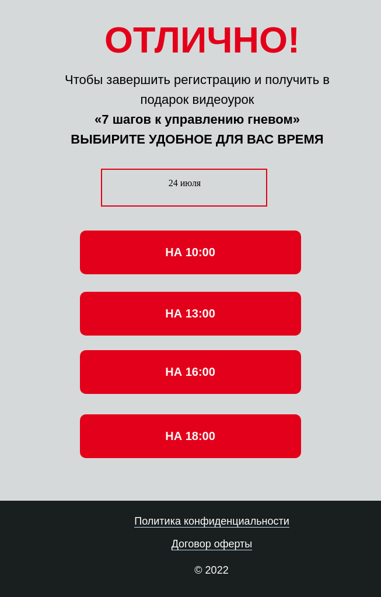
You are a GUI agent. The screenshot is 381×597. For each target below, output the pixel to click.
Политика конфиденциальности (211, 521)
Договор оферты (212, 544)
